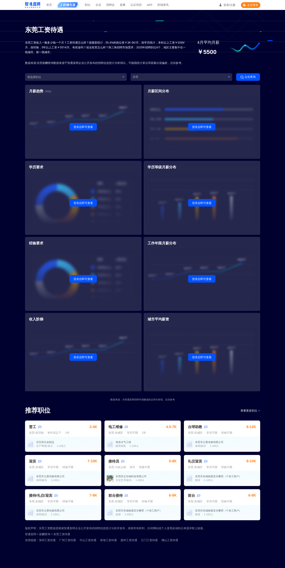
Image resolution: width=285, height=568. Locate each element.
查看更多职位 (249, 410)
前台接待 (115, 496)
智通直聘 (30, 534)
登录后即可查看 (83, 127)
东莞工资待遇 (61, 534)
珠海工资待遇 (108, 540)
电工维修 (115, 427)
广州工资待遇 (67, 540)
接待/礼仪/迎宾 (40, 496)
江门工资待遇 (149, 540)
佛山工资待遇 (169, 540)
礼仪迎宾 (195, 461)
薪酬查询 (44, 534)
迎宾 (32, 461)
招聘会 (110, 4)
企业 (98, 4)
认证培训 (136, 4)
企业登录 (252, 5)
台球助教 (195, 427)
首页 (49, 4)
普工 (32, 427)
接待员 (113, 461)
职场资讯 (163, 4)
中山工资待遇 (88, 540)
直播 (122, 4)
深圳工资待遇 (47, 540)
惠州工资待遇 (129, 540)
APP (149, 5)
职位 (87, 4)
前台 (191, 496)
